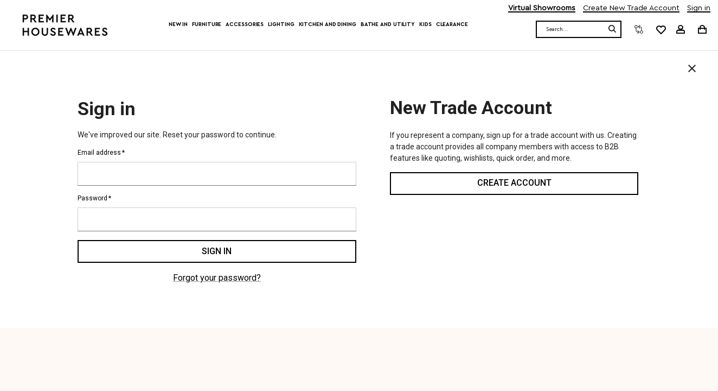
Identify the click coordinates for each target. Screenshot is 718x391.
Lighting (281, 24)
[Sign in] (680, 29)
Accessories (245, 24)
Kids (425, 24)
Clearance (452, 24)
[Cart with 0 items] (701, 29)
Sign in (698, 8)
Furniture (206, 24)
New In (178, 24)
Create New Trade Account (631, 8)
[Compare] (639, 29)
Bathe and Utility (388, 24)
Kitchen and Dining (327, 24)
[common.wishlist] (660, 29)
